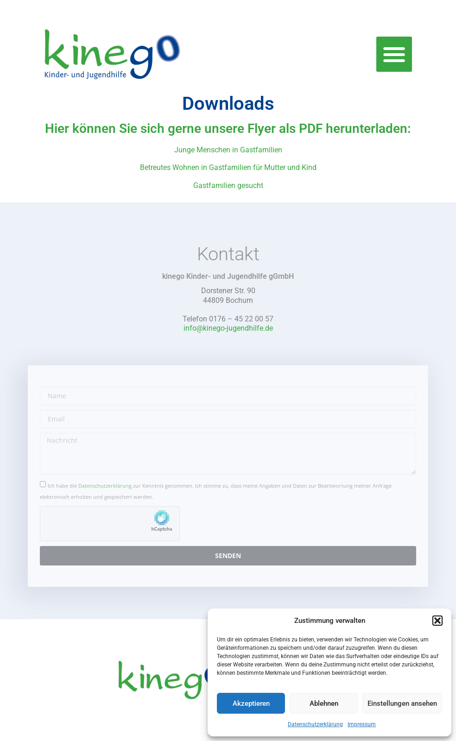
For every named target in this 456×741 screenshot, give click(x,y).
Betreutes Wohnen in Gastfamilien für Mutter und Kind (228, 167)
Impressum (362, 724)
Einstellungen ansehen (402, 703)
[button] (437, 620)
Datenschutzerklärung (315, 724)
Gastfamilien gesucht (228, 185)
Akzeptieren (251, 703)
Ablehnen (324, 703)
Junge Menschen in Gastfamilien (228, 149)
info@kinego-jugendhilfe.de (228, 328)
